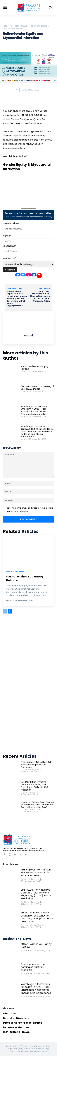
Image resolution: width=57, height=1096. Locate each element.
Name (7, 235)
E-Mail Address (12, 223)
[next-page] (10, 611)
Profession (9, 258)
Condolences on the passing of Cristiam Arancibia (37, 387)
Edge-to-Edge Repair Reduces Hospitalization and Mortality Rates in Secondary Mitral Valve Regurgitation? (17, 298)
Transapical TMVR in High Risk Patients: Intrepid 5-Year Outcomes (36, 764)
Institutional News (15, 26)
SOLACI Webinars (13, 28)
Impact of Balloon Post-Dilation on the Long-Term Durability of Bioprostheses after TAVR (37, 805)
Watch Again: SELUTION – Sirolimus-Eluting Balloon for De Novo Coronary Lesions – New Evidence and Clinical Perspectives (37, 431)
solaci (13, 89)
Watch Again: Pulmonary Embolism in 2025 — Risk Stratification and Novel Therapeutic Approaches (34, 410)
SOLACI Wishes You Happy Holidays (34, 367)
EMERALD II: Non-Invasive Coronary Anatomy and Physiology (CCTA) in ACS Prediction (34, 785)
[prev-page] (5, 611)
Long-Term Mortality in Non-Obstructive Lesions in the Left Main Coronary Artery (40, 296)
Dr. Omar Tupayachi (30, 769)
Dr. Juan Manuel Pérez (31, 809)
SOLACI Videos (39, 26)
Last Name (9, 245)
